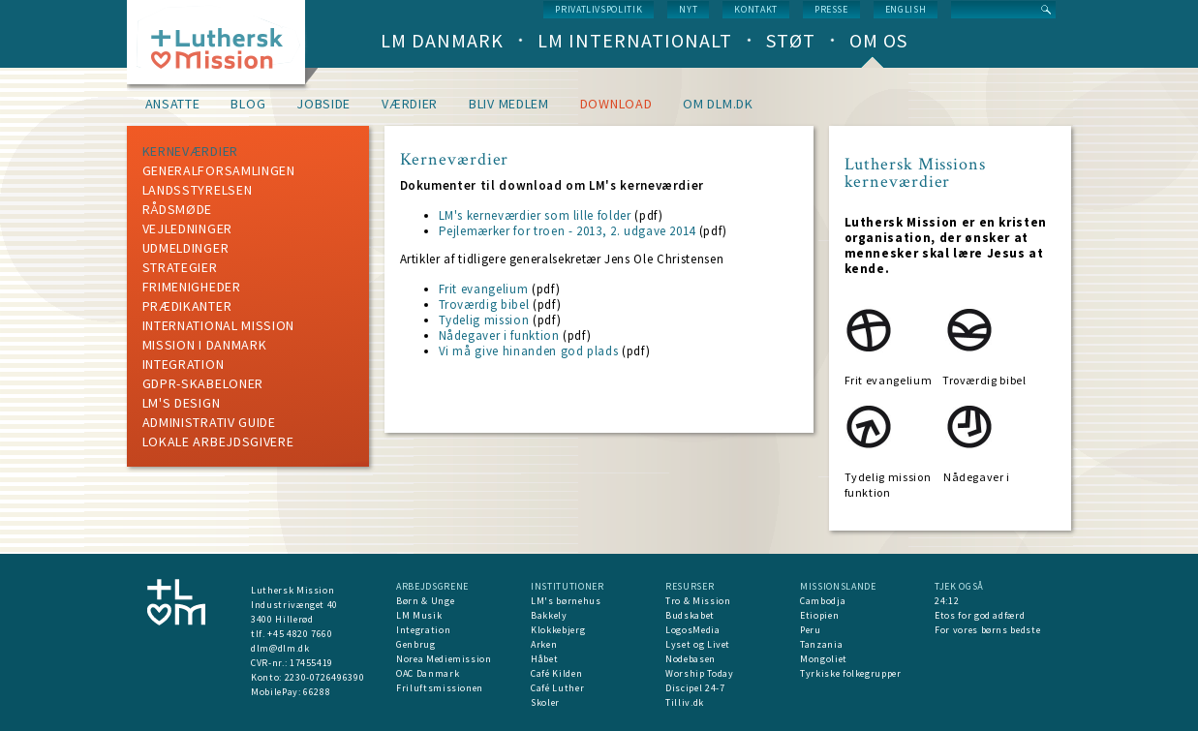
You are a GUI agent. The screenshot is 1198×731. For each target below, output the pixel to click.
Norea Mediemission (444, 659)
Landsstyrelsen (197, 189)
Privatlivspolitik (598, 9)
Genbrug (416, 644)
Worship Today (699, 673)
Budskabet (690, 615)
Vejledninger (187, 228)
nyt (688, 9)
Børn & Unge (425, 600)
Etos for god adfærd (980, 615)
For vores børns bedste (987, 630)
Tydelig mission (484, 320)
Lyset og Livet (697, 644)
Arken (544, 644)
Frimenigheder (191, 286)
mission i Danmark (204, 344)
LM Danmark (442, 40)
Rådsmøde (177, 209)
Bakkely (549, 615)
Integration (183, 364)
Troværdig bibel (484, 304)
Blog (247, 103)
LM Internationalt (635, 40)
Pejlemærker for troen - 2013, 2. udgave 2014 (567, 231)
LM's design (181, 402)
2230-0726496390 (325, 677)
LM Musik (419, 615)
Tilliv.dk (684, 702)
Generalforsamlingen (218, 170)
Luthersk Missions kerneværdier (915, 173)
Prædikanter (187, 306)
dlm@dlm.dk (280, 648)
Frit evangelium (484, 289)
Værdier (410, 103)
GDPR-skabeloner (203, 383)
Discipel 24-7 (694, 688)
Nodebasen (690, 659)
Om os (878, 40)
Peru (810, 630)
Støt (790, 40)
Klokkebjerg (558, 630)
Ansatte (172, 103)
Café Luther (557, 688)
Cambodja (822, 600)
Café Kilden (556, 673)
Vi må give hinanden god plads (529, 351)
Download (616, 103)
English (906, 9)
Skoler (545, 702)
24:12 (947, 600)
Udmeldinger (186, 248)
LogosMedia (693, 630)
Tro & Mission (697, 600)
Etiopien (819, 615)
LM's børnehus (565, 600)
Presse (831, 9)
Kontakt (756, 9)
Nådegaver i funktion (499, 335)
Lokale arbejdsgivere (218, 441)
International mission (218, 325)
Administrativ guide (209, 422)
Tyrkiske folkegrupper (851, 673)
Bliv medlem (509, 103)
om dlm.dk (718, 103)
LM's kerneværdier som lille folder (535, 215)
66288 (316, 691)
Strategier (180, 267)
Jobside (323, 103)
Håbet (544, 659)
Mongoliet (823, 659)
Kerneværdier (190, 151)
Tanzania (821, 644)
